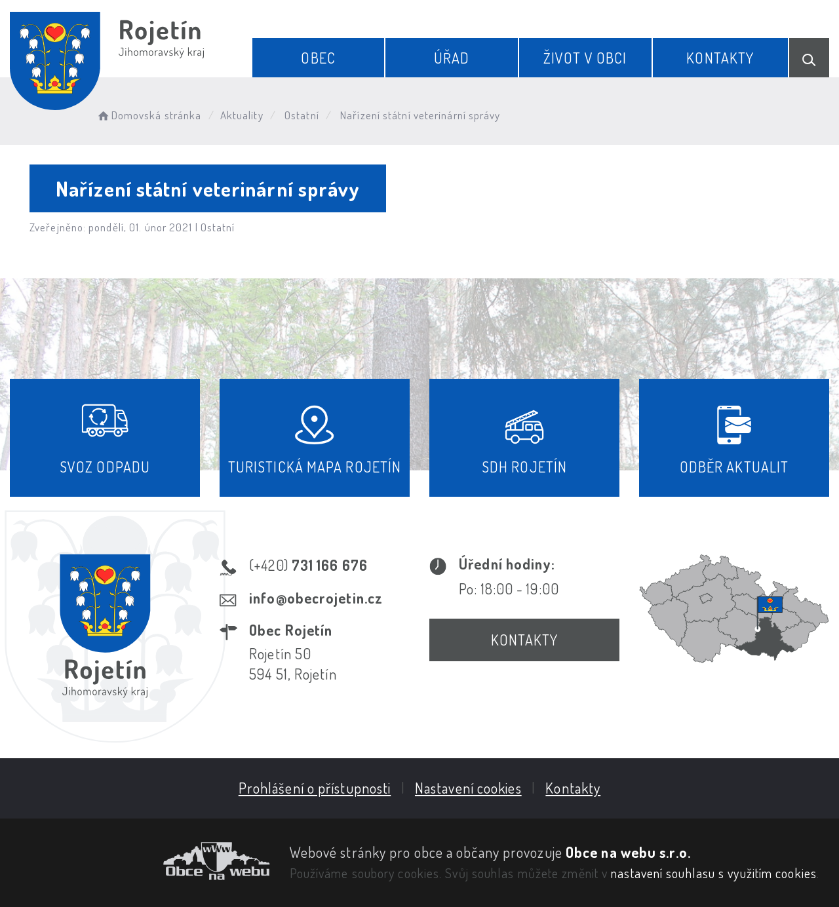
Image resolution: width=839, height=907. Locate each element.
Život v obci (585, 57)
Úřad (451, 57)
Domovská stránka (148, 115)
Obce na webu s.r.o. (628, 852)
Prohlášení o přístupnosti (315, 788)
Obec (318, 57)
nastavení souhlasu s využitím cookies (714, 872)
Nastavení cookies (468, 788)
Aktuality (241, 115)
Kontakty (720, 57)
